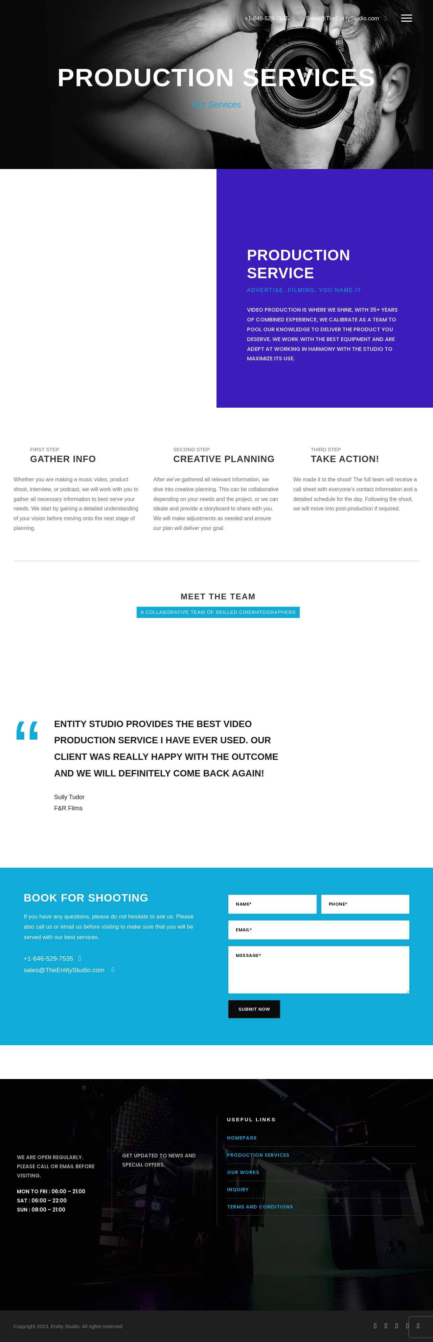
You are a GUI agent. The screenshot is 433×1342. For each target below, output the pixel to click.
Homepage (242, 1137)
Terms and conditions (260, 1206)
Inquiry (238, 1189)
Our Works (243, 1172)
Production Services (258, 1155)
